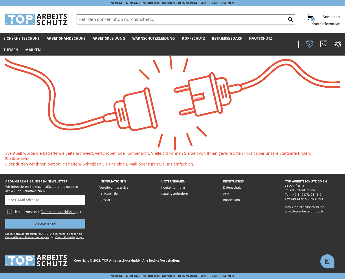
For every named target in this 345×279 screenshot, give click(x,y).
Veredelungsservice (113, 187)
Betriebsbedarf (227, 38)
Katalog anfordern (174, 194)
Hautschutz (260, 38)
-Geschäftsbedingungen (69, 237)
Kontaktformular (326, 23)
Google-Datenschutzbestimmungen (27, 237)
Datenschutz (232, 187)
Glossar (104, 200)
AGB (226, 194)
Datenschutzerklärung (59, 211)
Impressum (231, 200)
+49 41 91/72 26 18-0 (306, 194)
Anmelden (331, 16)
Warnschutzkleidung (153, 38)
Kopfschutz (193, 38)
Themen (11, 49)
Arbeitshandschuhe (66, 38)
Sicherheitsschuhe (22, 38)
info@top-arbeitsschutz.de (304, 207)
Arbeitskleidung (109, 38)
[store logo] (36, 19)
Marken (33, 49)
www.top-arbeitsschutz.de (304, 211)
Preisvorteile (108, 194)
